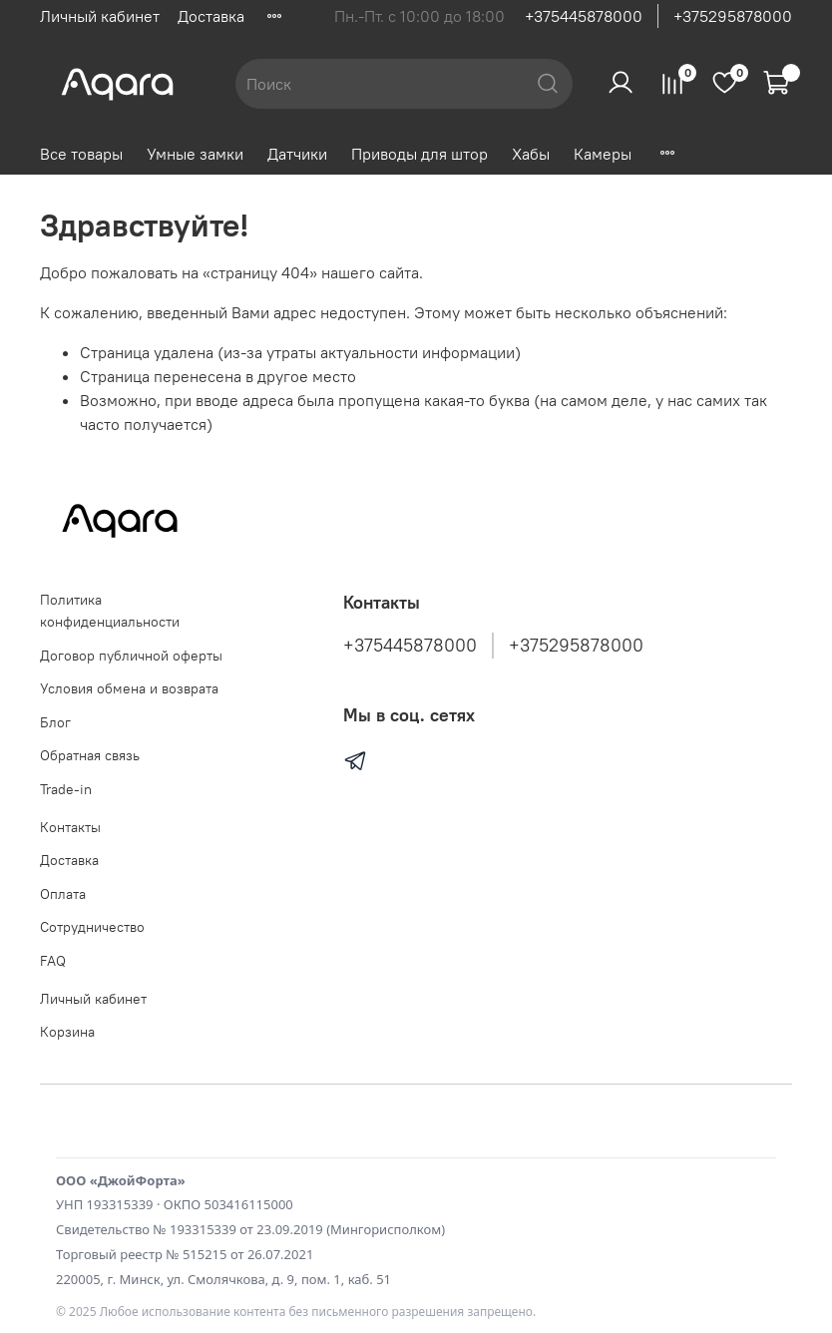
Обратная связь (90, 755)
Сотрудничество (92, 927)
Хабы (531, 154)
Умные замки (195, 154)
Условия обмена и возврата (129, 688)
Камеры (602, 154)
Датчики (297, 154)
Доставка (211, 16)
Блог (55, 722)
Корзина (67, 1032)
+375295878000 (732, 16)
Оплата (63, 894)
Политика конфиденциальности (110, 611)
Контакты (70, 827)
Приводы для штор (419, 154)
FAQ (53, 961)
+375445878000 (583, 16)
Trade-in (66, 789)
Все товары (81, 154)
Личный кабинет (100, 16)
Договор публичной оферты (131, 656)
